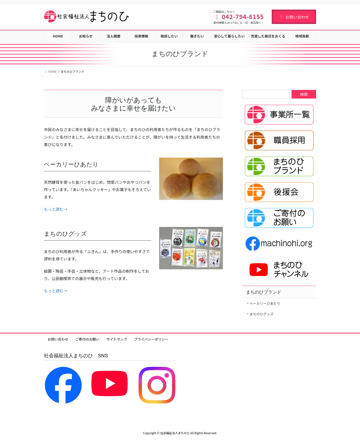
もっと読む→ (55, 209)
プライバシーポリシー (151, 339)
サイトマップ (116, 339)
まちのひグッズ (261, 313)
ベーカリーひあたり (264, 303)
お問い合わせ (294, 17)
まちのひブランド (263, 292)
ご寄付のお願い (87, 339)
